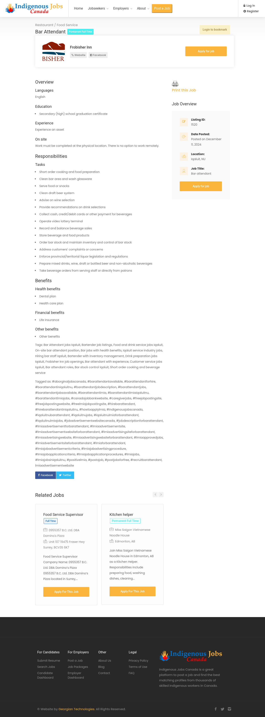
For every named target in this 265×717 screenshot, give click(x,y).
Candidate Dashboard (45, 675)
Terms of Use (138, 667)
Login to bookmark (214, 28)
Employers (121, 8)
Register (251, 11)
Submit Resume (48, 661)
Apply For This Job (66, 591)
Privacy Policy (138, 661)
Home (78, 8)
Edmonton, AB (125, 541)
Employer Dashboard (76, 675)
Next (161, 494)
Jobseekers (96, 8)
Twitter (67, 475)
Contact (104, 673)
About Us (104, 661)
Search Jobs (46, 667)
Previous (155, 494)
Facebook (98, 55)
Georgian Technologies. (77, 709)
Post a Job (162, 8)
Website (78, 55)
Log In (249, 6)
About (141, 8)
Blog (101, 667)
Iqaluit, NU (198, 159)
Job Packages (78, 667)
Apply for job (206, 51)
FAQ (132, 673)
